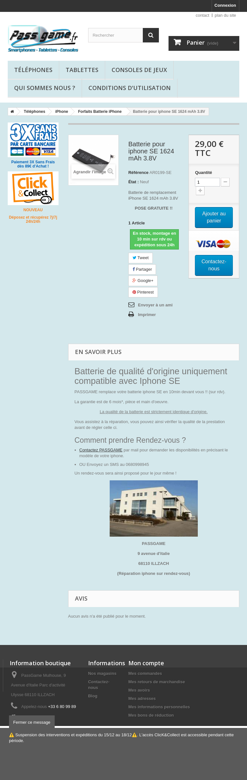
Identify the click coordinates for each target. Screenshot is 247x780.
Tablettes (82, 70)
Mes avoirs (139, 690)
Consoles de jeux (139, 70)
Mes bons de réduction (151, 715)
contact (202, 15)
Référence (138, 172)
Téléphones (33, 70)
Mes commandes (145, 673)
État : (133, 181)
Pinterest (143, 292)
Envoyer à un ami (155, 305)
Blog (92, 696)
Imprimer (147, 314)
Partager (142, 269)
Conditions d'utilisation (129, 88)
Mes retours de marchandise (156, 681)
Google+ (143, 280)
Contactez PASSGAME (101, 450)
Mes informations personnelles (159, 706)
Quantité (203, 172)
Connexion (225, 5)
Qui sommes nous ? (44, 88)
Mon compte (146, 663)
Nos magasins (102, 673)
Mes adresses (142, 698)
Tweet (141, 257)
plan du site (225, 15)
